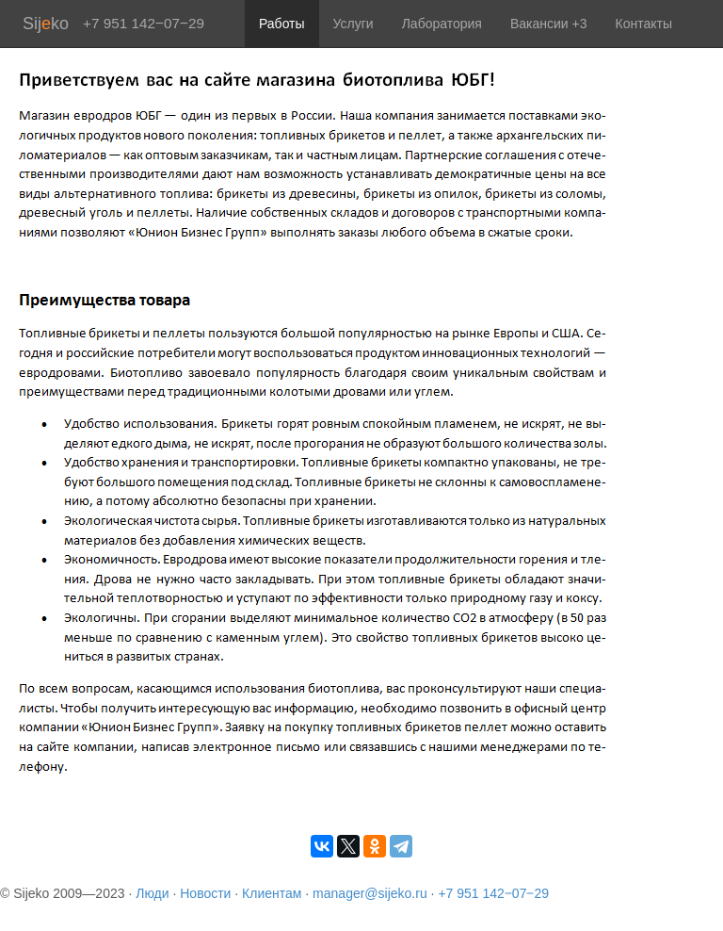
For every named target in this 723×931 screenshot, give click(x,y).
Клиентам (271, 893)
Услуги (353, 23)
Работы (282, 23)
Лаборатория (442, 23)
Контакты (644, 23)
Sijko (46, 23)
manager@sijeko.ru (370, 893)
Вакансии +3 (548, 23)
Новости (205, 893)
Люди (152, 893)
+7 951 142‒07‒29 (493, 893)
